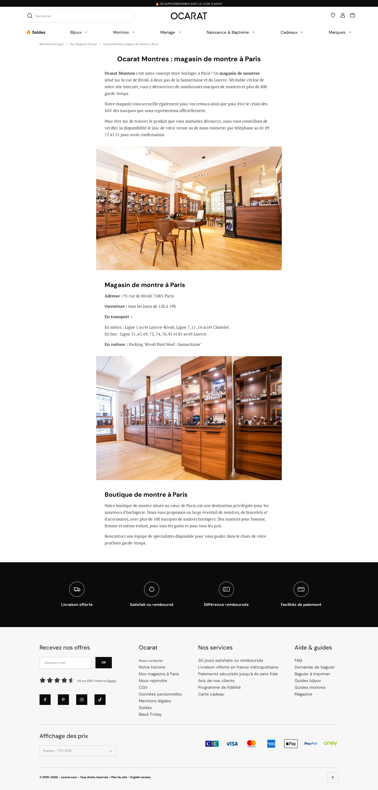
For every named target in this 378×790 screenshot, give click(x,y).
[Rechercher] (29, 16)
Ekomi (112, 681)
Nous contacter (151, 660)
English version (140, 777)
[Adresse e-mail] (66, 663)
